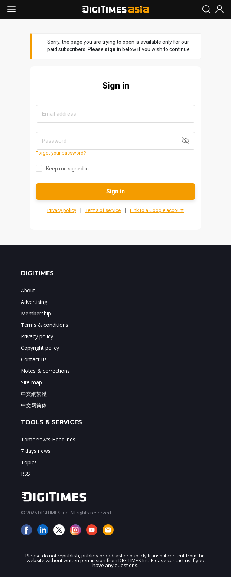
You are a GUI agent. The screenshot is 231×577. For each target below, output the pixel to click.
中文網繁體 (34, 393)
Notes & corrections (45, 370)
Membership (36, 313)
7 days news (36, 450)
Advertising (34, 301)
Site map (31, 382)
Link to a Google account (157, 210)
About (28, 290)
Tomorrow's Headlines (48, 439)
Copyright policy (40, 347)
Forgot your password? (61, 153)
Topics (29, 462)
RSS (25, 473)
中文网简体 (34, 405)
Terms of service (103, 210)
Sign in (115, 191)
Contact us (34, 359)
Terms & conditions (44, 324)
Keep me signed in (67, 169)
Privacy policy (61, 210)
